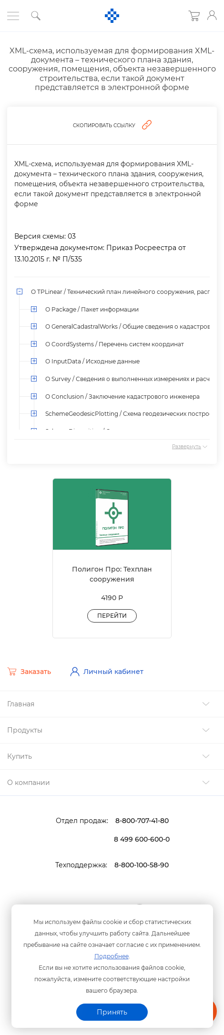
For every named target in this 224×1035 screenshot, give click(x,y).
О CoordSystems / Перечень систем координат (114, 344)
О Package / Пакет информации (92, 309)
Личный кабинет (106, 671)
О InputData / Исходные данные (92, 361)
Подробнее (111, 956)
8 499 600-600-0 (142, 839)
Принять (112, 1012)
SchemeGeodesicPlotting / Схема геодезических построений (134, 413)
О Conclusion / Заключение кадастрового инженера (122, 396)
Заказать (29, 671)
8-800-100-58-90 (141, 865)
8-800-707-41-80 (142, 820)
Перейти (112, 615)
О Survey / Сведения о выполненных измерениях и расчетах (133, 378)
